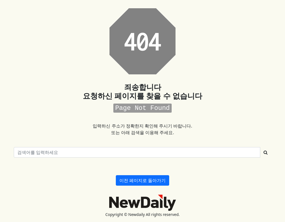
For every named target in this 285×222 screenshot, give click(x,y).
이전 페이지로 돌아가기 (142, 180)
